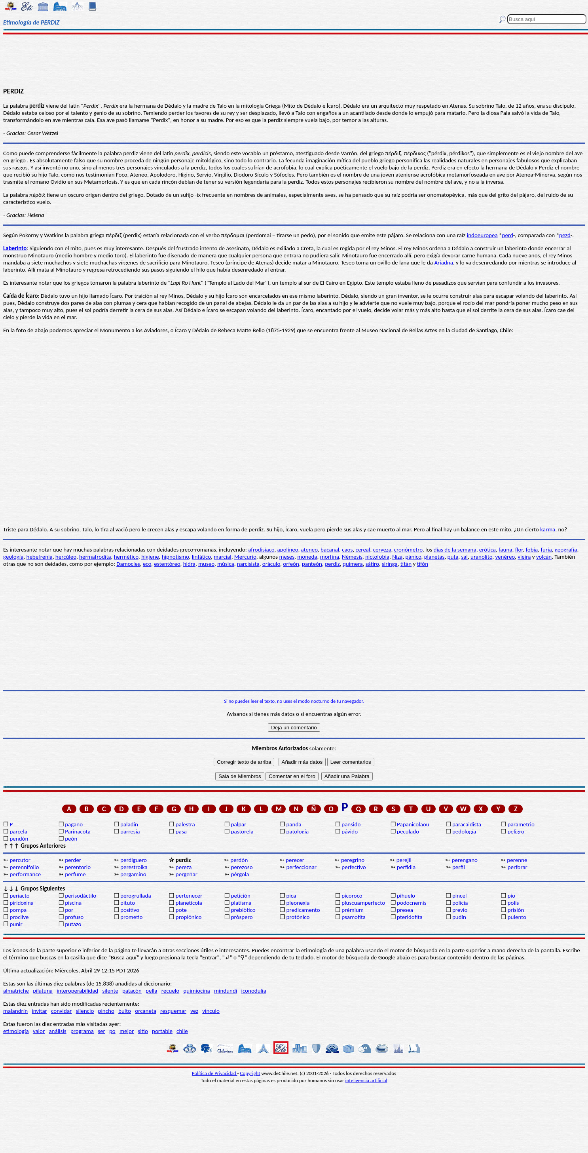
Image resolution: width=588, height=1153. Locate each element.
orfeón (291, 563)
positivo (129, 909)
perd (507, 235)
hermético (126, 556)
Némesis (352, 556)
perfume (75, 874)
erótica (487, 549)
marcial (222, 556)
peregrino (352, 860)
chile (182, 1031)
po (112, 1031)
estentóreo (167, 563)
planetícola (189, 902)
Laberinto (15, 248)
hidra (189, 563)
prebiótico (243, 909)
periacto (19, 895)
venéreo (505, 556)
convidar (61, 1010)
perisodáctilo (80, 895)
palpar (239, 824)
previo (459, 909)
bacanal (330, 549)
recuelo (170, 990)
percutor (19, 860)
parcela (18, 831)
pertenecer (189, 895)
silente (110, 990)
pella (151, 990)
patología (297, 831)
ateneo (309, 549)
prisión (516, 909)
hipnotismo (175, 556)
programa (82, 1031)
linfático (201, 556)
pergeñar (186, 874)
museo (206, 563)
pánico (413, 556)
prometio (131, 917)
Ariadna (443, 262)
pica (291, 895)
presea (405, 909)
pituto (127, 902)
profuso (74, 917)
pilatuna (43, 990)
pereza (184, 867)
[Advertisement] (294, 60)
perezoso (242, 867)
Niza (397, 556)
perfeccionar (301, 867)
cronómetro (408, 549)
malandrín (15, 1010)
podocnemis (412, 902)
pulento (517, 917)
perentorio (78, 867)
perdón (239, 860)
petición (240, 895)
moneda (307, 556)
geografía (566, 549)
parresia (130, 831)
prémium (352, 909)
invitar (39, 1010)
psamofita (353, 917)
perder (73, 860)
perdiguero (133, 860)
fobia (532, 549)
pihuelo (406, 895)
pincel (459, 895)
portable (162, 1031)
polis (513, 902)
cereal (363, 549)
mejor (126, 1031)
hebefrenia (40, 556)
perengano (465, 860)
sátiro (372, 563)
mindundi (225, 990)
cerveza (382, 549)
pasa (181, 831)
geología (13, 556)
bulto (124, 1010)
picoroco (351, 895)
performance (25, 874)
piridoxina (21, 902)
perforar (517, 867)
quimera (353, 563)
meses (286, 556)
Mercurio (245, 556)
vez (194, 1010)
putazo (73, 924)
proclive (18, 917)
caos (347, 549)
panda (293, 824)
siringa (390, 563)
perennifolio (24, 867)
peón (71, 838)
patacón (132, 990)
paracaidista (466, 824)
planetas (434, 556)
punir (15, 924)
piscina (73, 902)
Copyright (250, 1073)
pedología (464, 831)
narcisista (248, 563)
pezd (565, 235)
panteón (312, 563)
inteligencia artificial (366, 1080)
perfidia (406, 867)
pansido (350, 824)
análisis (57, 1031)
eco (147, 563)
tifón (422, 563)
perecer (295, 860)
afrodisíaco (261, 549)
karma (547, 529)
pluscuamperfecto (363, 902)
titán (406, 563)
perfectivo (353, 867)
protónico (297, 917)
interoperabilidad (77, 990)
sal (464, 556)
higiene (150, 556)
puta (453, 556)
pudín (459, 917)
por (69, 909)
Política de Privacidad (214, 1073)
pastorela (242, 831)
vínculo (211, 1010)
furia (546, 549)
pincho (106, 1010)
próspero (242, 917)
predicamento (303, 909)
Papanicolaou (413, 824)
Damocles (128, 563)
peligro (516, 831)
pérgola (240, 874)
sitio (143, 1031)
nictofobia (377, 556)
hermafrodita (95, 556)
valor (39, 1031)
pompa (18, 909)
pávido (349, 831)
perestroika (134, 867)
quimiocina (196, 990)
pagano (74, 824)
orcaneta (145, 1010)
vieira (524, 556)
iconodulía (253, 990)
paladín (129, 824)
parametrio (521, 824)
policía (460, 902)
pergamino (133, 874)
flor (519, 549)
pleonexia (297, 902)
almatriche (16, 990)
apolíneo (287, 549)
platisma (241, 902)
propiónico (188, 917)
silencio (85, 1010)
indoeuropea (482, 235)
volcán (544, 556)
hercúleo (65, 556)
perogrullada (135, 895)
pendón (18, 838)
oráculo (271, 563)
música (225, 563)
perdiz (332, 563)
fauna (505, 549)
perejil (404, 860)
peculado (408, 831)
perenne (517, 860)
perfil (458, 867)
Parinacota (78, 831)
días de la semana (455, 549)
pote (181, 909)
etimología (16, 1031)
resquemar (173, 1010)
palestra (185, 824)
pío (511, 895)
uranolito (481, 556)
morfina (329, 556)
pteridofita (410, 917)
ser (101, 1031)
